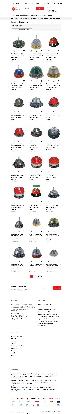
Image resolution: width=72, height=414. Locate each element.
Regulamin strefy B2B (44, 311)
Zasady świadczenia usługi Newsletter (49, 321)
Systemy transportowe (17, 378)
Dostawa (13, 350)
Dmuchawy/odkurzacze (25, 386)
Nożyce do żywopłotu (38, 387)
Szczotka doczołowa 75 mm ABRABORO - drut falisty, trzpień (18, 175)
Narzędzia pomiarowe (40, 374)
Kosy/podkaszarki (15, 387)
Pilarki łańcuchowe (16, 389)
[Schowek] (48, 6)
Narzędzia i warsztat (25, 18)
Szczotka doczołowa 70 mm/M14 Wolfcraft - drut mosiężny (35, 236)
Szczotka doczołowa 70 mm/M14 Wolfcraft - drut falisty (17, 266)
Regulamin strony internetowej (47, 309)
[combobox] (30, 8)
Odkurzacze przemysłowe (36, 376)
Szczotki (45, 18)
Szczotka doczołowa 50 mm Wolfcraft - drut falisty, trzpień (18, 236)
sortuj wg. (15, 29)
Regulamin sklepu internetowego (47, 314)
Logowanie (14, 338)
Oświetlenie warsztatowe (32, 382)
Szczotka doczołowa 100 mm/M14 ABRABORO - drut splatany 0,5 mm (53, 175)
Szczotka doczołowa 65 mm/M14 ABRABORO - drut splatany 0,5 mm (35, 205)
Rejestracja (14, 341)
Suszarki (23, 383)
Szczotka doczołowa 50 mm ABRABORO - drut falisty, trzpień (53, 145)
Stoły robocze (14, 376)
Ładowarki (14, 390)
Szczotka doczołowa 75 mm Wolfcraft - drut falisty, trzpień (53, 205)
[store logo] (16, 9)
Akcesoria (29, 383)
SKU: (12, 57)
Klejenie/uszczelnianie (50, 373)
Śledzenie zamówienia (17, 345)
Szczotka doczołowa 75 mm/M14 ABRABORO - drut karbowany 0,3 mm (53, 115)
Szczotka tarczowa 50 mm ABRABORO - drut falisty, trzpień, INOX (18, 55)
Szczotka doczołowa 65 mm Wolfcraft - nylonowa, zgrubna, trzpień (36, 266)
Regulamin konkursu (44, 319)
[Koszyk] (51, 6)
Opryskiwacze (49, 387)
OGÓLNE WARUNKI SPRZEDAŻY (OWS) (49, 316)
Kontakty (14, 355)
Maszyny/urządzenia (16, 374)
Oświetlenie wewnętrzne (37, 380)
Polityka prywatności (44, 307)
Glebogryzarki (36, 386)
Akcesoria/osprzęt (37, 18)
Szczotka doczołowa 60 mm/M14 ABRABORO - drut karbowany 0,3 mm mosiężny (53, 85)
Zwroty (13, 343)
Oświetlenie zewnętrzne (51, 380)
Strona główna (15, 18)
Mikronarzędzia (24, 376)
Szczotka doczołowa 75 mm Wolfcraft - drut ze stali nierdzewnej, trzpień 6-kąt (53, 266)
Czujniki (27, 380)
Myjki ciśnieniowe (26, 387)
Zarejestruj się (53, 11)
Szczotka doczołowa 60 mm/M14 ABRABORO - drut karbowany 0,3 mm (35, 115)
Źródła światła (15, 383)
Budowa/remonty (49, 376)
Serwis (13, 353)
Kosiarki (51, 386)
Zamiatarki (27, 378)
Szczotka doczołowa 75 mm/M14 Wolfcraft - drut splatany (52, 236)
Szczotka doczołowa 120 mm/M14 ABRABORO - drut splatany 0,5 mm (35, 175)
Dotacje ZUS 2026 (16, 336)
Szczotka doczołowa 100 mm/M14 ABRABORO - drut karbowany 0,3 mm (35, 145)
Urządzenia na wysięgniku (34, 389)
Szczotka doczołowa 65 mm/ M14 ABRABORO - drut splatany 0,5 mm (53, 55)
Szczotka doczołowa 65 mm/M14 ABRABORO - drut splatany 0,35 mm (18, 115)
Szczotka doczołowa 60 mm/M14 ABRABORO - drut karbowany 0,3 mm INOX (35, 85)
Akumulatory (53, 389)
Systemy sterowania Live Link (48, 382)
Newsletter (14, 348)
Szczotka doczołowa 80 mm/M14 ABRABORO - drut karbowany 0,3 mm (18, 145)
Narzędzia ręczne (52, 374)
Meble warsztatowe (28, 374)
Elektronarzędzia (38, 373)
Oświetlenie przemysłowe (17, 382)
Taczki (24, 389)
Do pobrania (35, 3)
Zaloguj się (52, 10)
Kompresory (44, 386)
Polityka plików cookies (44, 304)
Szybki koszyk (45, 3)
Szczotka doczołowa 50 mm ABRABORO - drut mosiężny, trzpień (36, 55)
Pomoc (27, 3)
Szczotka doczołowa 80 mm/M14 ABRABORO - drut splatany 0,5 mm (18, 205)
